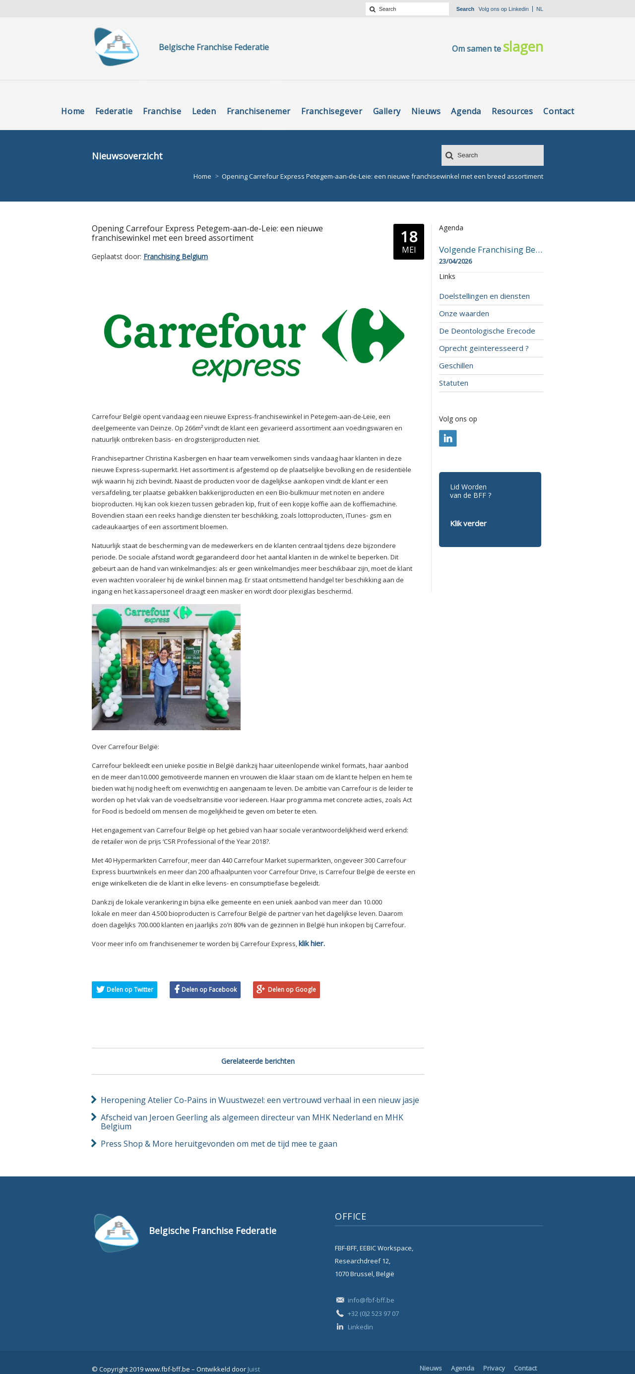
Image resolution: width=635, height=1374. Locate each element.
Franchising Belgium (175, 256)
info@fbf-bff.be (371, 1300)
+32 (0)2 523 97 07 (373, 1313)
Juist (254, 1369)
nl (539, 9)
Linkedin (518, 9)
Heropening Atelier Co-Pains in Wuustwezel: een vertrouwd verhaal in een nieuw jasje (260, 1100)
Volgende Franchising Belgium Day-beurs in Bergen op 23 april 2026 (491, 249)
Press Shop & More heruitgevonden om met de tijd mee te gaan (219, 1143)
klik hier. (312, 943)
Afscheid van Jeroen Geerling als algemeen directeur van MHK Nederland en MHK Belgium (252, 1122)
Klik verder (468, 523)
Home (202, 176)
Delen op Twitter (130, 989)
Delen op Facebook (209, 989)
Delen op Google (292, 989)
